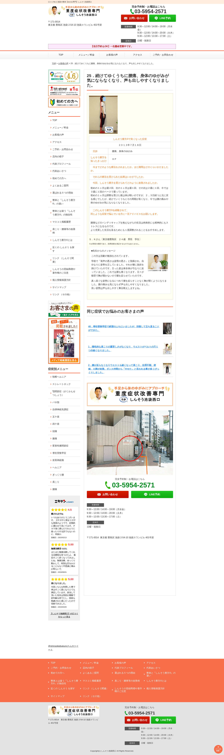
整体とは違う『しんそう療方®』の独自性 (63, 213)
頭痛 (54, 431)
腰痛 (54, 489)
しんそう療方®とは (62, 240)
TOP (61, 55)
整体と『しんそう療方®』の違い (63, 202)
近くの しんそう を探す (63, 249)
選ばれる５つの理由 (62, 193)
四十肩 (55, 424)
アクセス (137, 55)
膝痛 (54, 438)
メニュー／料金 (86, 55)
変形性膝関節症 (60, 445)
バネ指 (55, 402)
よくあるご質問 (60, 185)
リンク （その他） (61, 294)
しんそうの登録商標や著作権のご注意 (63, 271)
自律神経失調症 (60, 409)
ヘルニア (57, 467)
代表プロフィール (61, 164)
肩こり (55, 482)
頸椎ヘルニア (59, 377)
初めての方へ (59, 178)
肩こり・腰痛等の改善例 (63, 231)
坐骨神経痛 (58, 460)
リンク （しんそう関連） (63, 260)
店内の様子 (58, 156)
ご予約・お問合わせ (163, 55)
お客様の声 (112, 55)
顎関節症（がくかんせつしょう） (63, 393)
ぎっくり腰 (58, 475)
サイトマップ (59, 287)
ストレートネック (61, 384)
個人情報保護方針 (61, 280)
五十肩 (55, 417)
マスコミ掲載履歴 (61, 222)
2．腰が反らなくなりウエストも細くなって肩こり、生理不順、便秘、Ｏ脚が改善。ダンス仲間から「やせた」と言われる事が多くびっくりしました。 (123, 369)
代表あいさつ (59, 171)
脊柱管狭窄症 (59, 453)
